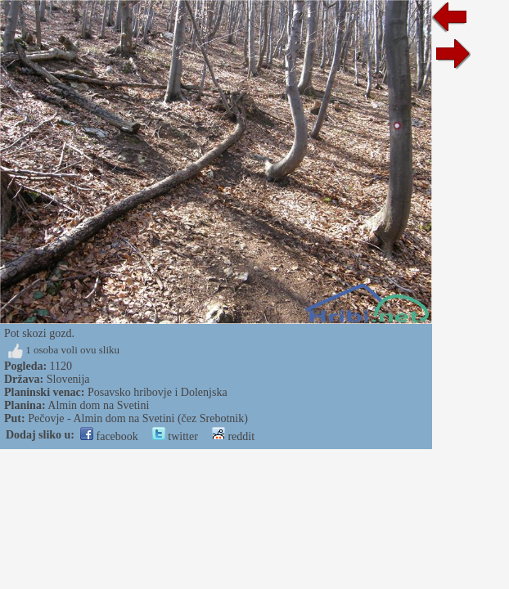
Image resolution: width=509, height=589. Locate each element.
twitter (175, 436)
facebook (109, 436)
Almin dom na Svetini (98, 405)
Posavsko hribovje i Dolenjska (157, 392)
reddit (233, 436)
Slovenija (68, 379)
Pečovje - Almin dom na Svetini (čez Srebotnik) (138, 418)
